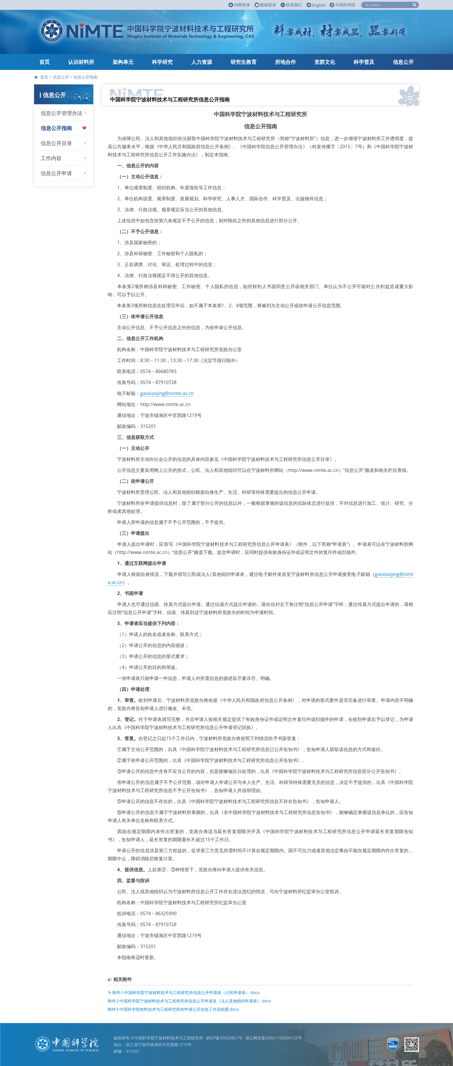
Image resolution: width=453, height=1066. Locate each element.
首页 (44, 61)
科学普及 (364, 61)
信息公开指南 (85, 77)
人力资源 (201, 61)
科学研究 (162, 61)
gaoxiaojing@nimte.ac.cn (167, 393)
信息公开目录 (56, 143)
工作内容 (51, 158)
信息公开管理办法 (61, 113)
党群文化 (324, 61)
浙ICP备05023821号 (224, 1038)
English (316, 5)
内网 (239, 5)
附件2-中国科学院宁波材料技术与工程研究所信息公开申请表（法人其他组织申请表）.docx (189, 1001)
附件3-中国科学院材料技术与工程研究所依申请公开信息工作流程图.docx (173, 1009)
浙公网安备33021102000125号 (273, 1038)
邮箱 (265, 5)
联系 (291, 5)
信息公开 (403, 61)
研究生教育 (244, 61)
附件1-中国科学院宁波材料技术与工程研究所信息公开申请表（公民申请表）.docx (185, 992)
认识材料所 (81, 61)
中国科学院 (342, 5)
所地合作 (285, 61)
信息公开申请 (56, 173)
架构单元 (123, 61)
